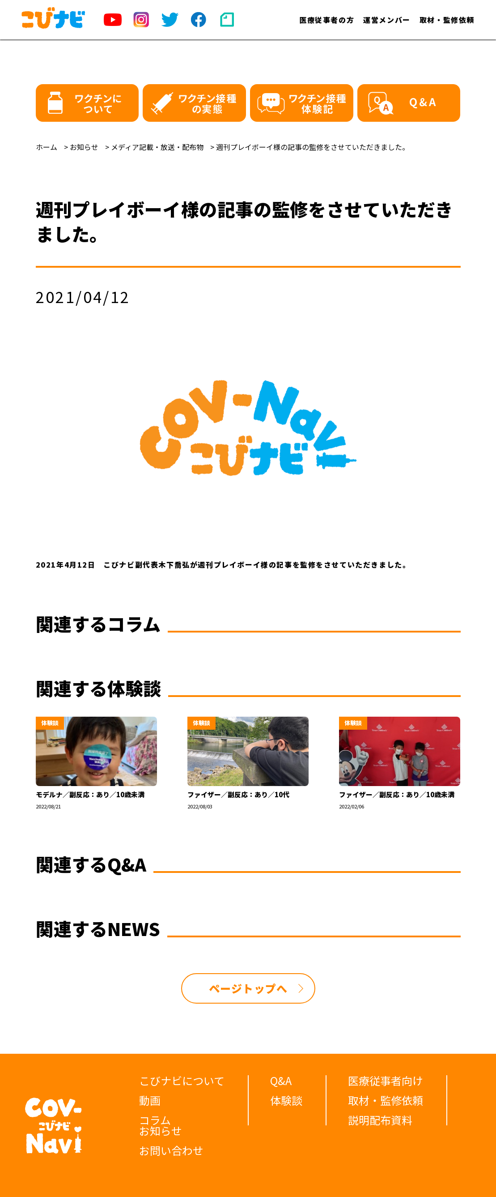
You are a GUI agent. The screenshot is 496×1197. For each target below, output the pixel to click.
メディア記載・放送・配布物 (157, 146)
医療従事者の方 (326, 19)
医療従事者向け (385, 1080)
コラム (155, 1120)
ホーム (46, 146)
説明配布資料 (380, 1120)
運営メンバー (387, 19)
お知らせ (84, 146)
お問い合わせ (171, 1150)
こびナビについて (182, 1080)
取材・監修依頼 (447, 19)
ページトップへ (248, 988)
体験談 (286, 1100)
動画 (150, 1100)
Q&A (281, 1080)
